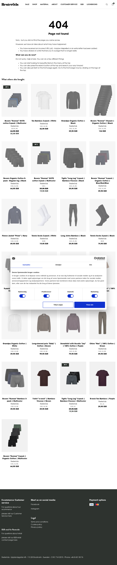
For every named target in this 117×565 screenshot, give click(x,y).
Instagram (35, 509)
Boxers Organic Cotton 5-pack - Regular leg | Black (14, 180)
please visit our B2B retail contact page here (11, 539)
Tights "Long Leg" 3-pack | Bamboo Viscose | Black (73, 180)
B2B (82, 4)
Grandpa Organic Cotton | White (15, 345)
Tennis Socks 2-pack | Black (102, 236)
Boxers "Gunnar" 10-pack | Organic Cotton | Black (102, 122)
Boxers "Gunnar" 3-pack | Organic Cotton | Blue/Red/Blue (102, 181)
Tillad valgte (58, 305)
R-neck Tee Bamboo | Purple (102, 399)
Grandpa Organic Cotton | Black (73, 122)
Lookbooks (92, 4)
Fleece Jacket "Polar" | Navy (14, 236)
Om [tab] (90, 265)
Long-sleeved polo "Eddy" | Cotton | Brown (44, 345)
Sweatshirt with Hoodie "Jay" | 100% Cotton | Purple (73, 345)
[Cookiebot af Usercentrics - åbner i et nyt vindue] (95, 258)
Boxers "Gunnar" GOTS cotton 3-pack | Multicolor (44, 180)
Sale (27, 4)
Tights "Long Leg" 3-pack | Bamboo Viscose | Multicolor (73, 400)
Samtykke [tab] (26, 265)
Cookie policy (36, 525)
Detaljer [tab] (58, 265)
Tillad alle (89, 305)
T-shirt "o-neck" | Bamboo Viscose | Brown (44, 400)
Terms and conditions (39, 522)
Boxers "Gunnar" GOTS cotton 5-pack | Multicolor (14, 122)
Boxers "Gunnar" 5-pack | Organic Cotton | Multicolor (14, 457)
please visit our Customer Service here (12, 515)
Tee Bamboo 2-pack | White (44, 121)
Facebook (35, 504)
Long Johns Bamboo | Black (73, 236)
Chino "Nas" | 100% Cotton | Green (102, 345)
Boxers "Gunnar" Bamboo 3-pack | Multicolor (14, 400)
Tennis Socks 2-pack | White (44, 236)
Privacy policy (36, 527)
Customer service (69, 4)
